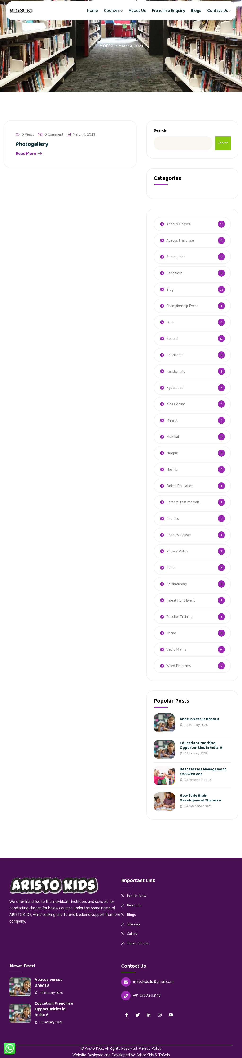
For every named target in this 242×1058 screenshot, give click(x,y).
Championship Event (182, 306)
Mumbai (172, 437)
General (172, 339)
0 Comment (50, 135)
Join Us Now (136, 896)
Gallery (132, 934)
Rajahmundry (176, 584)
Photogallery (32, 144)
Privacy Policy (177, 551)
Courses (112, 10)
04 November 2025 (196, 806)
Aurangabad (175, 257)
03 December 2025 (195, 779)
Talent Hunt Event (180, 600)
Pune (170, 568)
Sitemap (133, 924)
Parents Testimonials (182, 502)
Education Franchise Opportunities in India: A (201, 745)
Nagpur (172, 453)
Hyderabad (175, 388)
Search (160, 130)
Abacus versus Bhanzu (199, 719)
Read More (29, 153)
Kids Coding (175, 404)
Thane (171, 633)
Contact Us (217, 10)
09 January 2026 (194, 753)
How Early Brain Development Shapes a (200, 798)
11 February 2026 (194, 724)
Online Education (179, 486)
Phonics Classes (178, 535)
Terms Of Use (138, 943)
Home (92, 10)
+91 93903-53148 (147, 995)
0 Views (25, 135)
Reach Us (134, 905)
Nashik (171, 469)
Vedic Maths (176, 649)
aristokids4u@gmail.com (153, 982)
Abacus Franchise (180, 240)
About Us (137, 10)
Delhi (170, 322)
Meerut (172, 420)
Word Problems (178, 666)
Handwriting (175, 371)
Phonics (172, 518)
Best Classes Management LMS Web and (203, 771)
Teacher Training (179, 617)
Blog (170, 289)
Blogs (196, 10)
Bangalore (174, 273)
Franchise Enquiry (168, 10)
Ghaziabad (174, 355)
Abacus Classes (178, 224)
